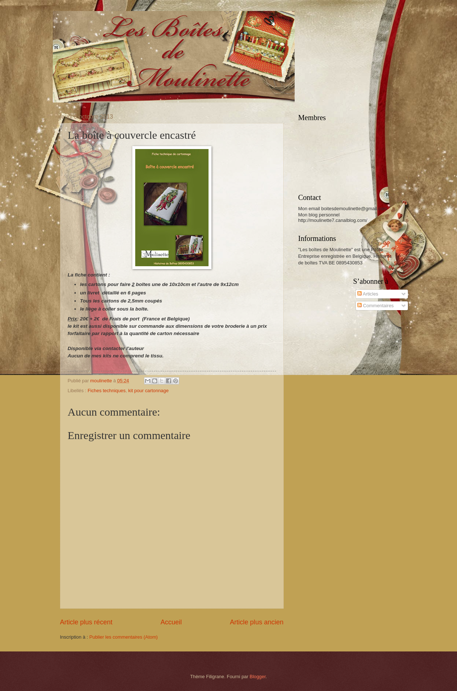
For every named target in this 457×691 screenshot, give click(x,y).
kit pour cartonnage (148, 390)
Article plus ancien (256, 622)
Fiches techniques (107, 390)
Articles (367, 294)
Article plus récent (86, 622)
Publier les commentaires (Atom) (123, 637)
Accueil (171, 622)
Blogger (258, 676)
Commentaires (375, 305)
